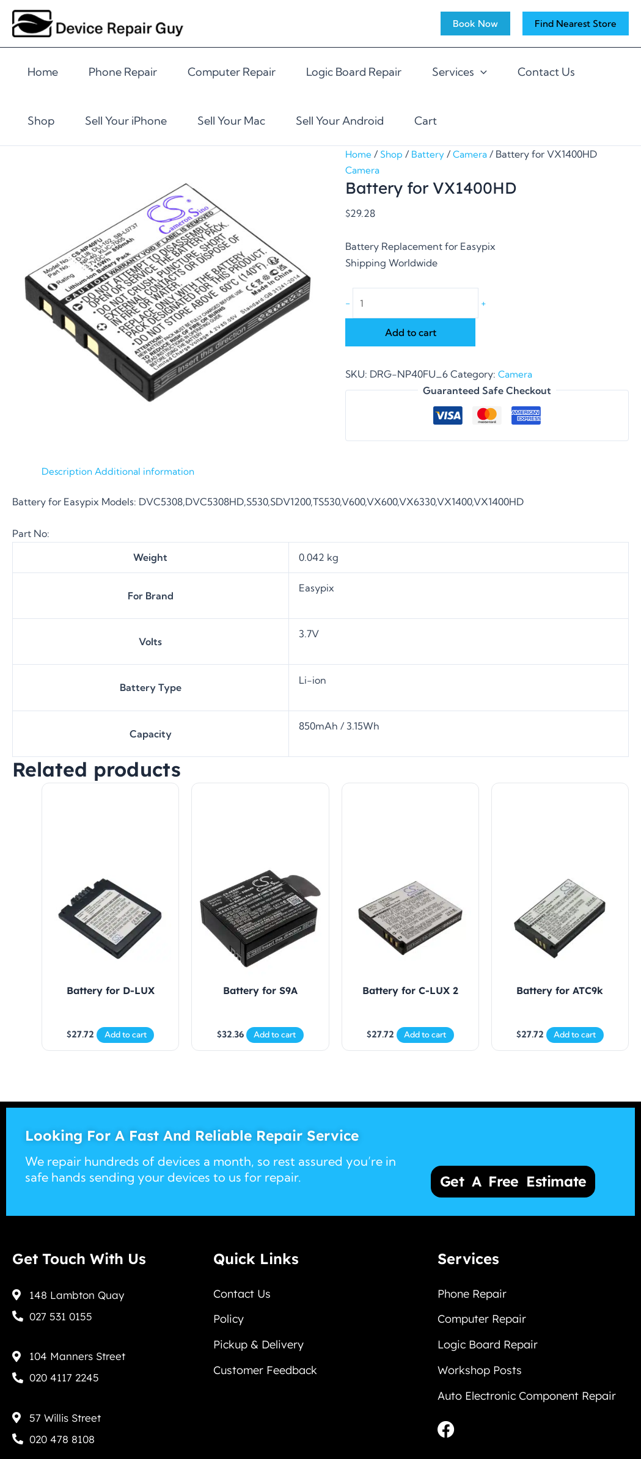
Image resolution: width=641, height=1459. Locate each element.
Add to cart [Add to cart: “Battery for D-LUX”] (125, 1044)
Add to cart (410, 334)
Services (459, 72)
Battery (430, 154)
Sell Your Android (340, 121)
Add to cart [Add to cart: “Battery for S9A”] (275, 1044)
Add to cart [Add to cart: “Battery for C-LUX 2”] (425, 1044)
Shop (40, 121)
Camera (473, 154)
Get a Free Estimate (519, 1174)
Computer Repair (232, 72)
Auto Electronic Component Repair (527, 1403)
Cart (425, 121)
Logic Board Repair (353, 72)
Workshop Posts (480, 1375)
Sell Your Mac (231, 121)
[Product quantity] (420, 304)
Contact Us (546, 72)
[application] (480, 72)
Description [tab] (67, 472)
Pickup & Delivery (258, 1347)
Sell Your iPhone (126, 121)
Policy (228, 1319)
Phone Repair (123, 72)
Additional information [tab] (148, 472)
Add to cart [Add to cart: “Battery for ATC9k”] (575, 1044)
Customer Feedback (265, 1375)
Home (42, 72)
